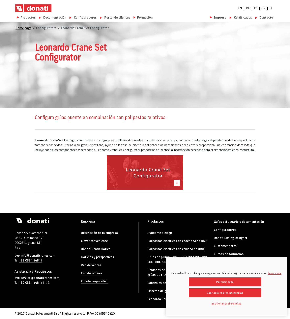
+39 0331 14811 (30, 260)
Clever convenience (94, 240)
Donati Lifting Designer (230, 237)
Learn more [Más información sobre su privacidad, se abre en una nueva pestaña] (274, 273)
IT (270, 8)
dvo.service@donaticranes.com (36, 277)
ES (256, 8)
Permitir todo (225, 282)
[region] (226, 286)
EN (240, 8)
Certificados (242, 17)
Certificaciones (91, 273)
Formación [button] (145, 17)
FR (263, 8)
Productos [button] (28, 17)
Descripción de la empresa (99, 232)
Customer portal (225, 245)
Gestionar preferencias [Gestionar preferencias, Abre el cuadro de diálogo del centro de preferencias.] (226, 303)
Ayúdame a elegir (159, 232)
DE (248, 8)
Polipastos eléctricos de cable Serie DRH (175, 248)
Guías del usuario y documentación (239, 221)
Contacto (266, 17)
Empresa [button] (219, 17)
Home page (23, 27)
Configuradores (85, 17)
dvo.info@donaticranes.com (34, 255)
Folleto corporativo (94, 281)
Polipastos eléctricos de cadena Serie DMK (177, 240)
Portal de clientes (117, 17)
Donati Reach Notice (95, 248)
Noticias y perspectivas (97, 256)
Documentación (54, 17)
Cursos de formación (229, 253)
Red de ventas (91, 265)
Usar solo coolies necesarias (225, 293)
